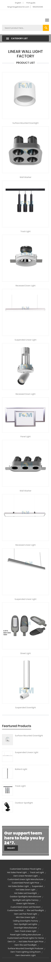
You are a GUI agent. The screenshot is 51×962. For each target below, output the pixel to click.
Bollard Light (21, 769)
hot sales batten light (18, 886)
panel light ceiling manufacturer (25, 934)
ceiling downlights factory (25, 920)
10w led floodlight (35, 910)
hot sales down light (25, 889)
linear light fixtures (25, 903)
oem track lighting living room (25, 951)
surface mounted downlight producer (25, 948)
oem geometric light (25, 955)
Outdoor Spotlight (24, 802)
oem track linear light (25, 931)
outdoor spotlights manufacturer (25, 896)
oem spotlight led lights (25, 924)
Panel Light (25, 436)
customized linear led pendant (25, 907)
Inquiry (11, 848)
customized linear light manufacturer (25, 879)
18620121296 (38, 7)
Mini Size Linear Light (25, 917)
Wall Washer (25, 177)
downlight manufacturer (25, 927)
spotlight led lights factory (25, 900)
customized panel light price (25, 882)
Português (30, 2)
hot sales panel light (17, 872)
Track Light (25, 231)
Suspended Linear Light (25, 339)
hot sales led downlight (25, 893)
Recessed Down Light (25, 285)
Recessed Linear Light (26, 545)
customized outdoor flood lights (25, 869)
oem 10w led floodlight (25, 945)
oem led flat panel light (25, 914)
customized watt (15, 910)
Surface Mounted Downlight (25, 123)
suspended (37, 886)
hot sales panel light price (31, 941)
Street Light (25, 653)
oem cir (11, 941)
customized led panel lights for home (25, 938)
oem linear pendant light (25, 875)
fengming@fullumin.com (18, 7)
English (18, 2)
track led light (37, 872)
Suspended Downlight (25, 707)
